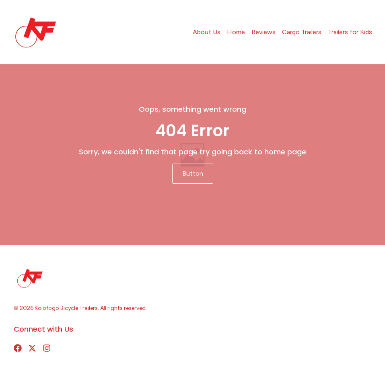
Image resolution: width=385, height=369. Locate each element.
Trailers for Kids (350, 32)
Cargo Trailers (301, 32)
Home (236, 32)
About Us (206, 32)
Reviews (263, 32)
